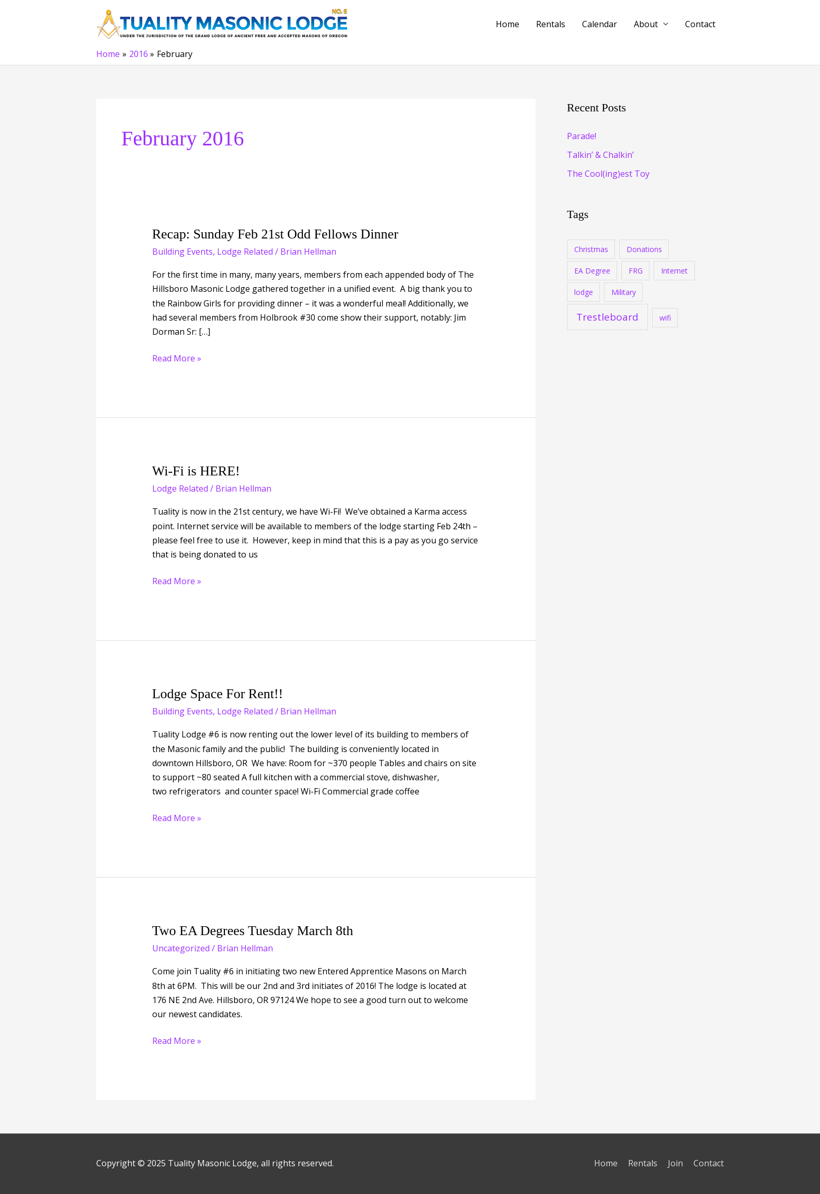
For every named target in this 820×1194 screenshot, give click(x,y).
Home (507, 24)
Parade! (581, 136)
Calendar (599, 24)
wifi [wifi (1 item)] (665, 318)
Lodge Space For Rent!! (217, 693)
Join (675, 1163)
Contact (700, 24)
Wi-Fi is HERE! (196, 471)
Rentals (550, 24)
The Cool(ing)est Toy (608, 173)
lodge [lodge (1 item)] (583, 292)
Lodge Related (245, 251)
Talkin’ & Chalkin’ (600, 155)
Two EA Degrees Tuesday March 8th (253, 930)
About (646, 24)
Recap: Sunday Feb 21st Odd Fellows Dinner (275, 234)
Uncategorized (181, 948)
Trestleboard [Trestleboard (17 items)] (607, 317)
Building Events (182, 251)
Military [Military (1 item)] (623, 292)
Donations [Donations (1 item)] (644, 249)
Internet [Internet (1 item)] (674, 271)
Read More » (176, 358)
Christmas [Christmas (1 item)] (591, 249)
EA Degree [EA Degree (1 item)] (592, 271)
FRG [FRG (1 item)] (636, 271)
